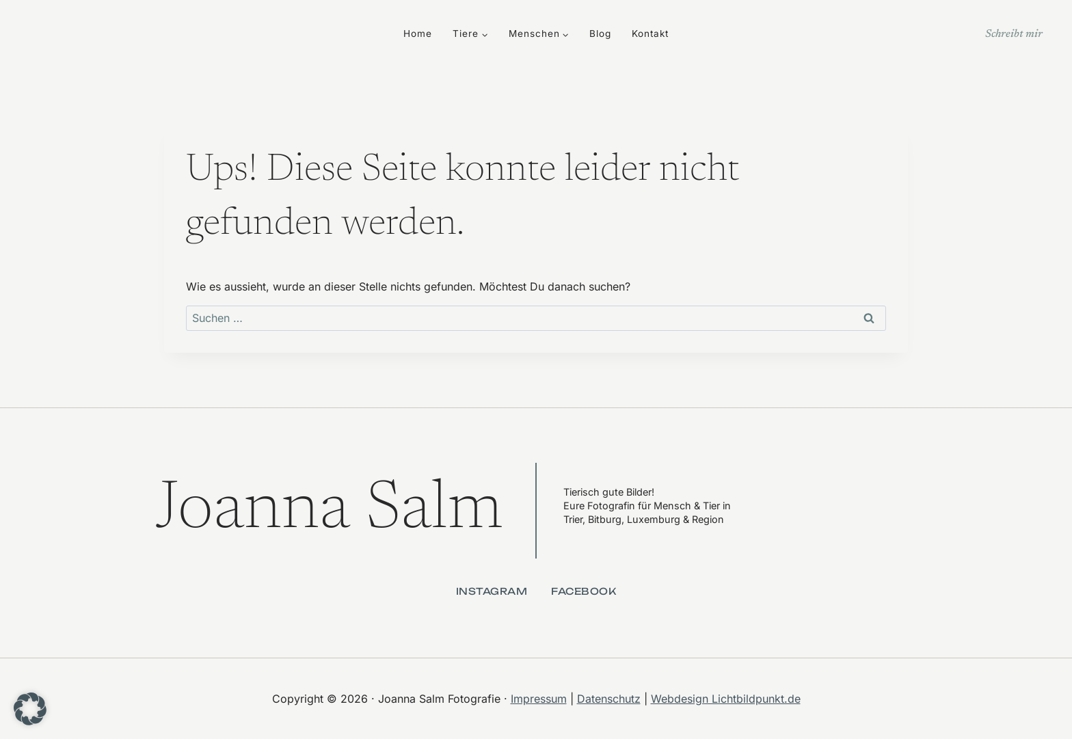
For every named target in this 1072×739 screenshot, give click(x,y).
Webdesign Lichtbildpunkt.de (726, 699)
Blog (600, 33)
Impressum (539, 699)
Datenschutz (609, 699)
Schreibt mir (1014, 34)
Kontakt (650, 33)
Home (417, 33)
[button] (30, 709)
